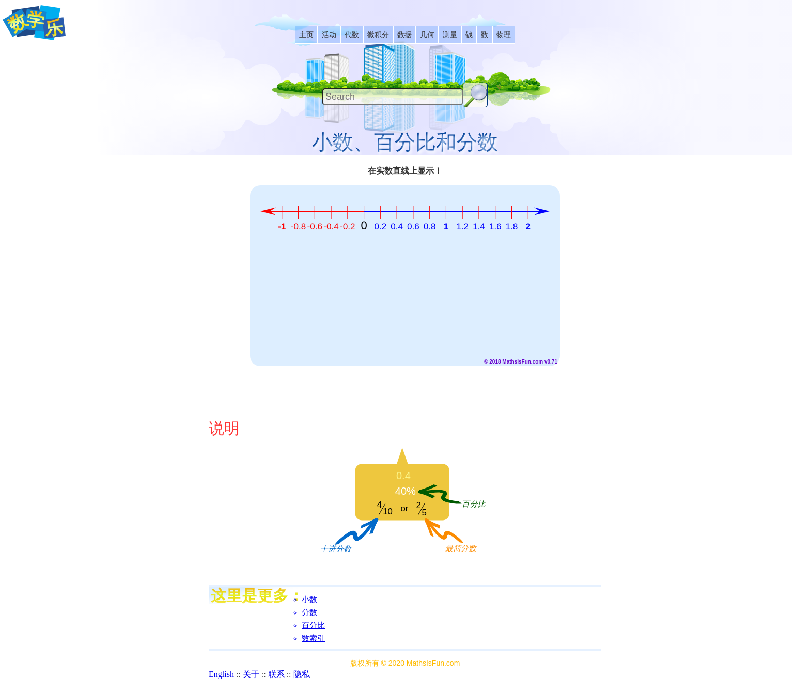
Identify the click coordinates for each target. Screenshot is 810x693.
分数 (309, 612)
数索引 (313, 638)
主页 (306, 35)
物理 (503, 35)
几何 (427, 35)
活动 (329, 35)
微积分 (378, 35)
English (221, 674)
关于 (251, 674)
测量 (450, 35)
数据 (404, 35)
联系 (276, 674)
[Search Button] (475, 95)
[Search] (392, 96)
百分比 (313, 625)
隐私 (301, 674)
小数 (309, 599)
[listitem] (306, 35)
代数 (352, 35)
